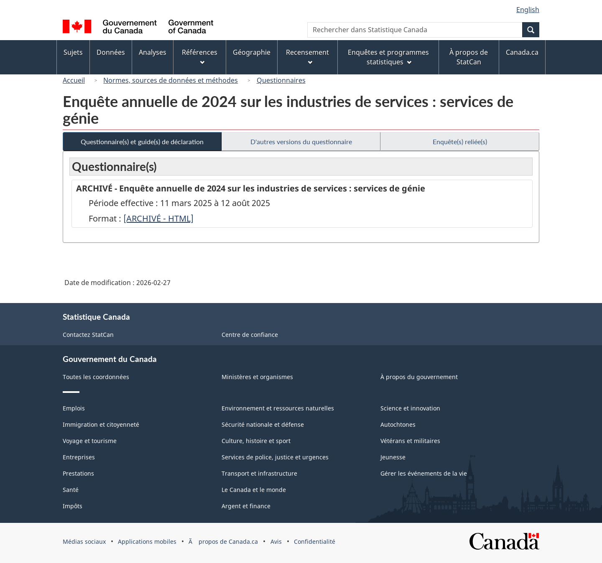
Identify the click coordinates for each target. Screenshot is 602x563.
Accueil (74, 80)
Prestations (78, 473)
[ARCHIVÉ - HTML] (158, 218)
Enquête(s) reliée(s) (460, 141)
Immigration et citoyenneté (101, 424)
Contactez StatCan (88, 335)
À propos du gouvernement (419, 377)
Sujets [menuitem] (73, 52)
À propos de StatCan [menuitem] (468, 57)
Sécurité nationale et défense (263, 424)
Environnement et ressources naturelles (278, 408)
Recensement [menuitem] (307, 56)
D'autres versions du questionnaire (301, 141)
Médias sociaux (84, 541)
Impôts (72, 506)
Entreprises (79, 457)
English (527, 9)
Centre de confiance (250, 335)
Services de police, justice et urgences (275, 457)
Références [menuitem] (199, 56)
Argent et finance (246, 506)
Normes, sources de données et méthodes (170, 80)
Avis (276, 541)
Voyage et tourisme (90, 441)
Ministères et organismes (257, 377)
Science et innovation (410, 408)
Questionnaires (281, 80)
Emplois (74, 408)
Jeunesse (393, 457)
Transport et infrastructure (259, 473)
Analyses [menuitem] (152, 52)
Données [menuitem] (111, 52)
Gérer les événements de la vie (423, 473)
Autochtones (398, 424)
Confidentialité (314, 541)
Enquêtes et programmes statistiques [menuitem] (388, 57)
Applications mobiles (147, 541)
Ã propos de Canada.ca (223, 541)
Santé (71, 490)
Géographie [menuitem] (251, 52)
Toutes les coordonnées (96, 377)
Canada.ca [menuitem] (522, 52)
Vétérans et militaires (410, 441)
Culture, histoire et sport (256, 441)
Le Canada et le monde (254, 490)
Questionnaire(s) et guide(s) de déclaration (142, 141)
